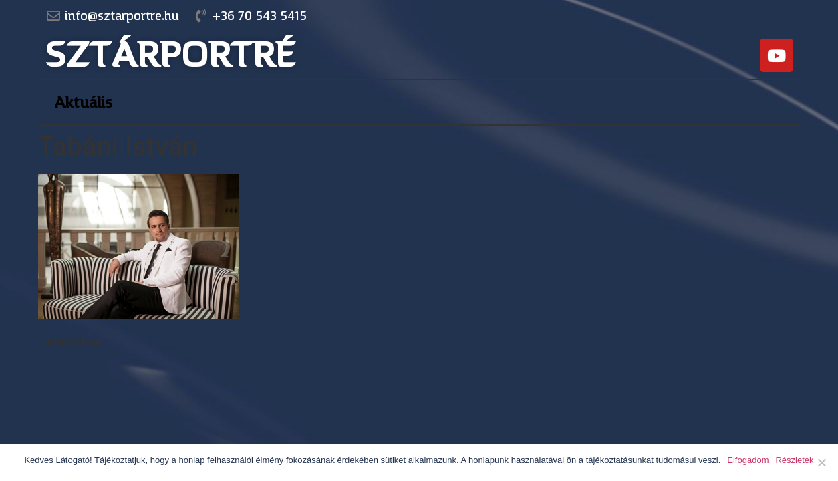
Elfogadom (748, 460)
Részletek (794, 460)
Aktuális (83, 102)
